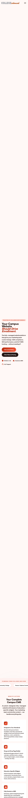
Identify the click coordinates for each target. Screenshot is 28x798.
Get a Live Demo (9, 349)
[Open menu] (25, 3)
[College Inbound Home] (10, 3)
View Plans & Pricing (10, 354)
